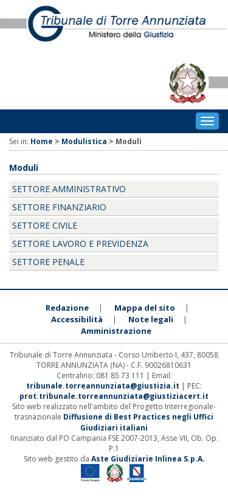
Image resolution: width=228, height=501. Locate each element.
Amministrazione (116, 330)
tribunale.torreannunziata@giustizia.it (103, 386)
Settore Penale (48, 262)
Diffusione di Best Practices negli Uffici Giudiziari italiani (138, 422)
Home (41, 141)
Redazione (67, 307)
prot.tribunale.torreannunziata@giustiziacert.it (114, 396)
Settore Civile (44, 225)
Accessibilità (77, 319)
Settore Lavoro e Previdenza (80, 243)
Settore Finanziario (59, 207)
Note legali (150, 319)
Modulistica (84, 141)
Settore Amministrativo (69, 189)
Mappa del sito (144, 307)
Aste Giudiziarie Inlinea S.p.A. (148, 459)
